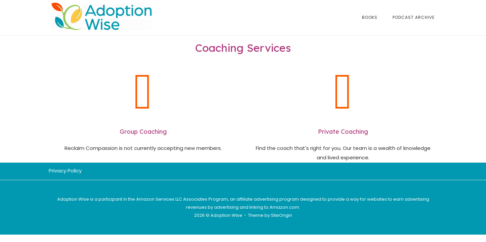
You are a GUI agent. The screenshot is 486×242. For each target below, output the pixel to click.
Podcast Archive (414, 17)
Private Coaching (343, 131)
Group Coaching (143, 131)
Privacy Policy (65, 170)
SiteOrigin (281, 215)
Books (369, 17)
